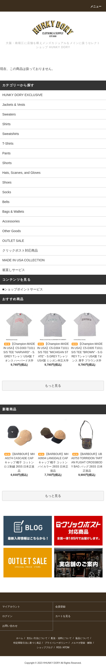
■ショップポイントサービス (22, 289)
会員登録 (60, 606)
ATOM (66, 647)
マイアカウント (11, 606)
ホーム (19, 638)
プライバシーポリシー (56, 643)
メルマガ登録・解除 (81, 643)
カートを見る (63, 616)
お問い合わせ (10, 625)
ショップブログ (45, 647)
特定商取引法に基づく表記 (27, 643)
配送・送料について (61, 638)
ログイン (7, 616)
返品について (82, 638)
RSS (58, 647)
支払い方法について (37, 638)
